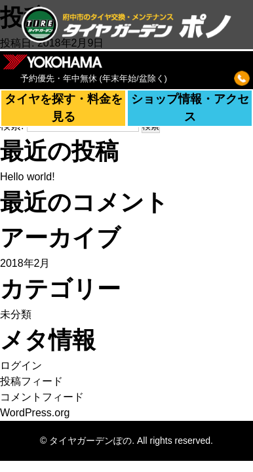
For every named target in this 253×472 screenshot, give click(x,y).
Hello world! (27, 176)
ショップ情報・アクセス (190, 107)
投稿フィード (31, 381)
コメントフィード (42, 397)
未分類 (15, 314)
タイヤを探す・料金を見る (64, 107)
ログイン (21, 365)
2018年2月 (25, 263)
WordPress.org (34, 412)
